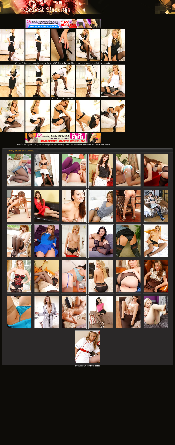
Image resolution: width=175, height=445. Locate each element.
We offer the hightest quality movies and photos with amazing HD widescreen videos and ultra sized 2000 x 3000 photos (63, 143)
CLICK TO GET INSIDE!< (63, 98)
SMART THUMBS (93, 366)
